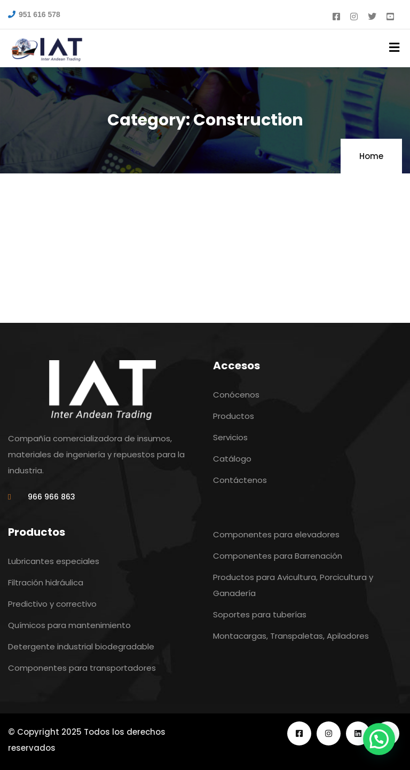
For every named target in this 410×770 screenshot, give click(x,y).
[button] (379, 739)
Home (371, 156)
